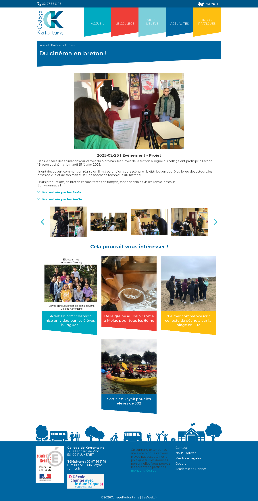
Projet (155, 155)
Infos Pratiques (207, 21)
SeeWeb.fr (149, 497)
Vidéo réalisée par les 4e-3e (59, 199)
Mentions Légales (188, 458)
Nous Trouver (186, 453)
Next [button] (215, 222)
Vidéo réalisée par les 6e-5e (59, 192)
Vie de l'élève (152, 21)
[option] (68, 222)
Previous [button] (42, 222)
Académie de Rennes (191, 469)
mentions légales (143, 470)
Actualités (179, 23)
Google (181, 463)
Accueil (97, 23)
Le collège (124, 23)
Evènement (134, 155)
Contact (181, 447)
